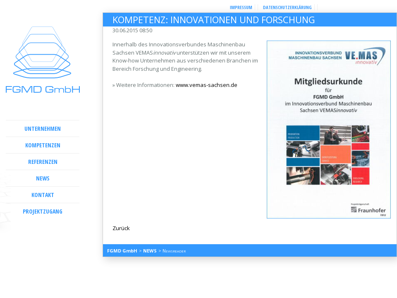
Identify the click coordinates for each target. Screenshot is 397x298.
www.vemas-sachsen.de (206, 85)
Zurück (121, 228)
